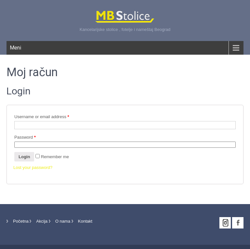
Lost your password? (32, 167)
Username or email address (41, 116)
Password (25, 137)
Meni (15, 48)
